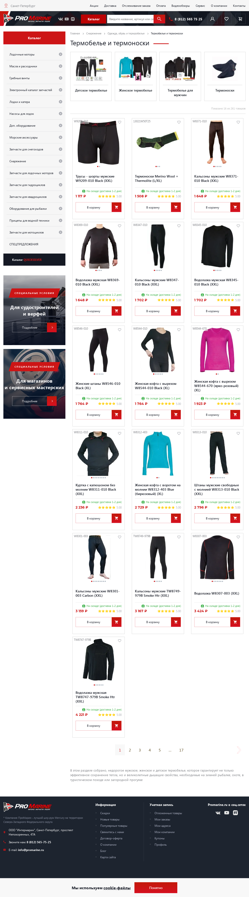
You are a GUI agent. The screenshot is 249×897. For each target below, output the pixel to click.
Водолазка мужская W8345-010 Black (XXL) (216, 282)
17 (181, 749)
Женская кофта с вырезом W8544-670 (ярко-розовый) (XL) (216, 385)
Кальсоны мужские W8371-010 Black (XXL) (216, 178)
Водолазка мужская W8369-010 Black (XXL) (98, 282)
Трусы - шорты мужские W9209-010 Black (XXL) (95, 178)
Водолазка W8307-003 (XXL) (216, 593)
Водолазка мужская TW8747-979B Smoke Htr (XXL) (95, 696)
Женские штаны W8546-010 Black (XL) (98, 385)
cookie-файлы (117, 887)
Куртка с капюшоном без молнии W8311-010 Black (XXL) (96, 489)
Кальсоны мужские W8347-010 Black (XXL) (157, 282)
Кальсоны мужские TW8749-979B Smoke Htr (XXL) (158, 593)
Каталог (27, 260)
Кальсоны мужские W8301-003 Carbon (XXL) (98, 593)
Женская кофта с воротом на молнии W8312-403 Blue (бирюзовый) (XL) (157, 489)
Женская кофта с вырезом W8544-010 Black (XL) (155, 385)
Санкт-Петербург (23, 6)
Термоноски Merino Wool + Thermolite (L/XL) (156, 178)
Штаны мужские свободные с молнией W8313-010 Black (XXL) (216, 489)
